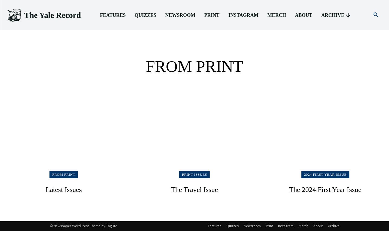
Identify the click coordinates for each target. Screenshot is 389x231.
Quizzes (232, 226)
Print (269, 226)
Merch (303, 226)
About (318, 226)
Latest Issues (64, 189)
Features (214, 226)
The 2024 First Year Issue (325, 189)
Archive (333, 226)
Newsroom (252, 226)
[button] (375, 15)
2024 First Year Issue (325, 174)
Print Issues (194, 174)
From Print (64, 174)
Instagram (286, 226)
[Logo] (44, 15)
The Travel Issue (195, 189)
